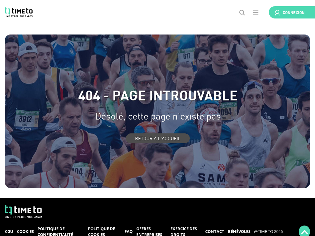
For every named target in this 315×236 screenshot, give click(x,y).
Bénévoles (239, 231)
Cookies (25, 231)
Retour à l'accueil (158, 138)
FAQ (129, 231)
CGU (9, 231)
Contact (214, 231)
